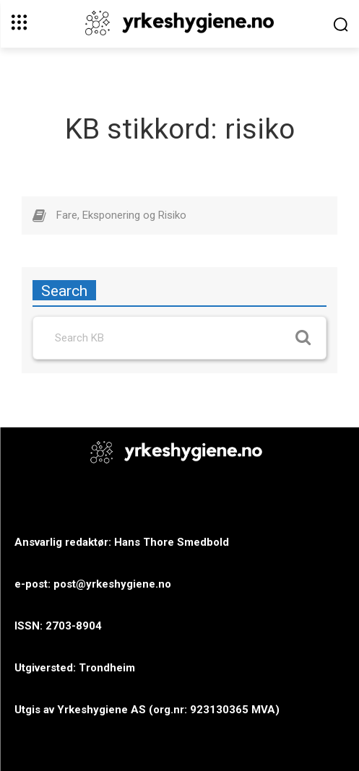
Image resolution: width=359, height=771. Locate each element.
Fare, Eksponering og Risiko (121, 215)
